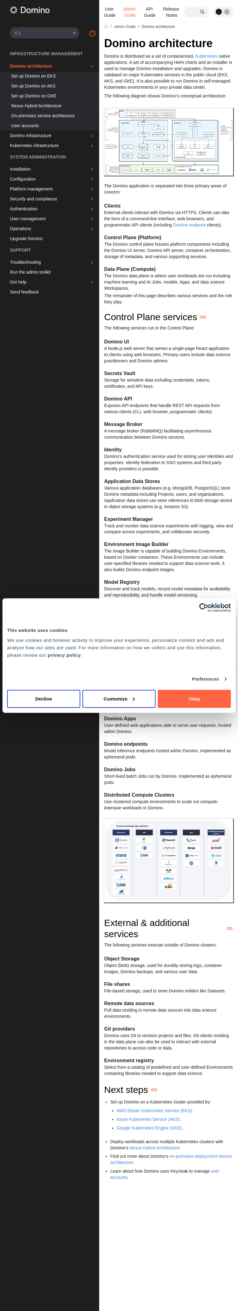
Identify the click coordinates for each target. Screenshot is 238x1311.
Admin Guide (130, 12)
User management (28, 218)
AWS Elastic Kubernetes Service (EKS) (154, 1110)
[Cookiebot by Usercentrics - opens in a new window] (204, 607)
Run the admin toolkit (30, 272)
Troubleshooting (25, 262)
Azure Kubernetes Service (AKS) (148, 1119)
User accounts (25, 125)
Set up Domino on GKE (33, 95)
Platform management (31, 188)
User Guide (110, 12)
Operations (20, 228)
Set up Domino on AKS (33, 85)
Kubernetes (206, 56)
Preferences (205, 679)
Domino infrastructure (30, 135)
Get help (18, 282)
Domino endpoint (189, 224)
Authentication (23, 208)
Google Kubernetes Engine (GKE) (149, 1127)
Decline (43, 698)
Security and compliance (33, 198)
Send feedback (24, 291)
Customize (119, 698)
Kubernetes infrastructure (34, 145)
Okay (194, 698)
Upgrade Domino (26, 238)
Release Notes (171, 12)
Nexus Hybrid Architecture (36, 105)
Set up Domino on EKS (33, 76)
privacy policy (64, 654)
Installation (20, 169)
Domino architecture (31, 66)
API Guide (150, 12)
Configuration (23, 179)
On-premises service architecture (43, 115)
